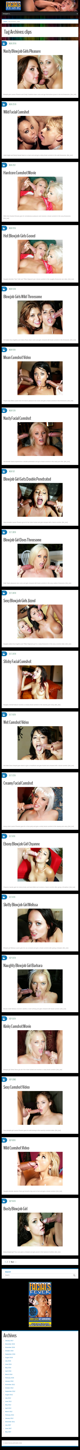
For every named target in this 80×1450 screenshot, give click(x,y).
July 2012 (8, 1398)
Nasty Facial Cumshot (18, 418)
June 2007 (8, 1428)
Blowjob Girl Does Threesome (24, 539)
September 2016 (10, 1354)
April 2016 (8, 1371)
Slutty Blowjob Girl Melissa (22, 904)
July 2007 (8, 1425)
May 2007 (8, 1432)
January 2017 (9, 1340)
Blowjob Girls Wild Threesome (24, 296)
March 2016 (8, 1374)
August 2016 (9, 1357)
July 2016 (8, 1361)
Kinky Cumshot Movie (18, 1026)
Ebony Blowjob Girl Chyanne (23, 843)
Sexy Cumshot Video (17, 1087)
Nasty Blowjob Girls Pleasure (23, 51)
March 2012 (8, 1411)
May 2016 (8, 1367)
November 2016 (10, 1347)
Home (5, 21)
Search (8, 1272)
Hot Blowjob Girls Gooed (20, 235)
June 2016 (8, 1364)
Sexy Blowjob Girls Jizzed (20, 600)
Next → (14, 1261)
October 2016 (9, 1351)
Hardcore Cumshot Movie (21, 172)
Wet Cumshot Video (17, 722)
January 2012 (9, 1418)
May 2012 (8, 1405)
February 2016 (9, 1378)
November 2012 (10, 1384)
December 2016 (10, 1344)
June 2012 (8, 1401)
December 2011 (10, 1422)
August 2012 (9, 1394)
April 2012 (8, 1408)
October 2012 (9, 1388)
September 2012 (10, 1391)
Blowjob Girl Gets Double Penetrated (29, 479)
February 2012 (9, 1415)
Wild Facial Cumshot (17, 111)
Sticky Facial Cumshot (18, 661)
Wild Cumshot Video (17, 1147)
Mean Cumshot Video (18, 357)
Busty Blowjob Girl (16, 1208)
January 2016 (9, 1381)
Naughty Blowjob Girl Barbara (24, 965)
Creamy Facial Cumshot (19, 783)
